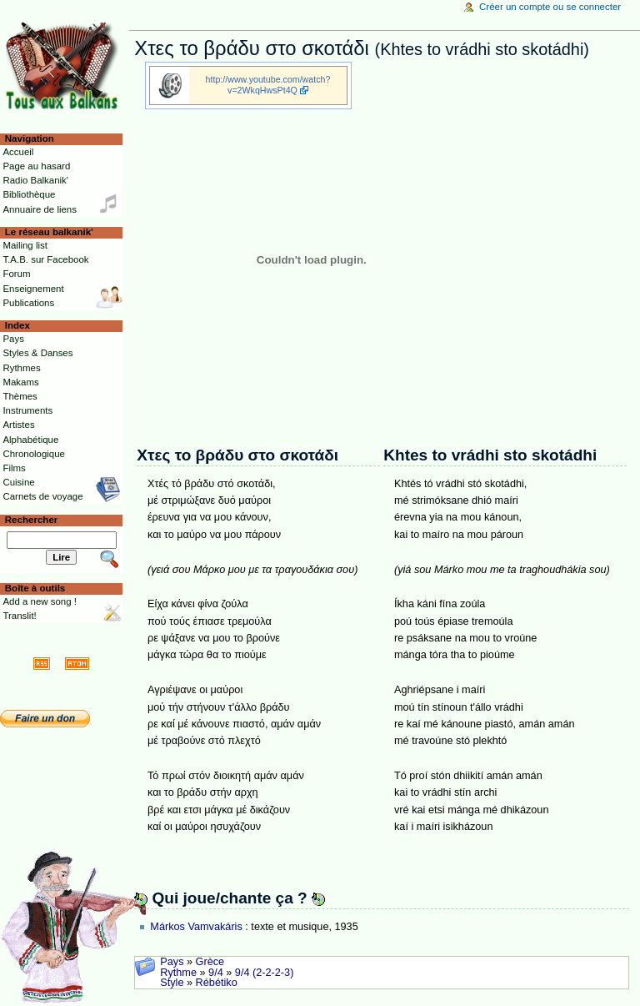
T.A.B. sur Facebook (45, 259)
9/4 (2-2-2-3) (264, 972)
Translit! (19, 616)
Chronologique (33, 454)
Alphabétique (30, 440)
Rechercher (31, 520)
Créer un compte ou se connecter (550, 7)
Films (13, 468)
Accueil (17, 152)
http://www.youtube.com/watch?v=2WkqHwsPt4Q (268, 84)
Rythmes (21, 368)
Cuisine (18, 482)
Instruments (27, 410)
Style (171, 982)
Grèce (210, 962)
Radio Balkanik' (35, 180)
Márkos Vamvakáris (196, 927)
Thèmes (19, 396)
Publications (28, 303)
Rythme (178, 972)
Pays (171, 962)
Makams (20, 382)
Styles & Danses (37, 353)
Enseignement (32, 289)
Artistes (18, 425)
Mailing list (24, 245)
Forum (16, 274)
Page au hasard (36, 166)
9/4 (215, 972)
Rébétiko (217, 982)
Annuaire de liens (39, 209)
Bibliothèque (28, 194)
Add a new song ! (39, 601)
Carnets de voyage (42, 496)
